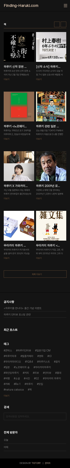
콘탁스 (8, 350)
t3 (50, 356)
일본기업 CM (43, 350)
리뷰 (36, 372)
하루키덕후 (10, 356)
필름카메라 (27, 356)
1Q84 (30, 361)
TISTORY (36, 463)
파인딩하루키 (12, 372)
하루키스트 (44, 361)
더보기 (6, 395)
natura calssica (14, 389)
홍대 (59, 372)
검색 (62, 416)
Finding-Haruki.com (21, 5)
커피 (26, 372)
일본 (7, 367)
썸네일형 (57, 24)
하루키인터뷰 (24, 350)
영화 (41, 356)
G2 (37, 378)
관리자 (47, 463)
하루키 (29, 384)
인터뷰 (47, 372)
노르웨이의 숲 (22, 367)
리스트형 (63, 24)
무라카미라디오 (13, 361)
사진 (27, 378)
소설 (17, 378)
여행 (7, 378)
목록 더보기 (37, 274)
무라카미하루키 (43, 367)
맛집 (40, 384)
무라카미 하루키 (52, 378)
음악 (57, 361)
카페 (7, 384)
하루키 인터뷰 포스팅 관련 (17, 314)
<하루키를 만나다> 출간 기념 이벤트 (22, 308)
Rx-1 (18, 384)
